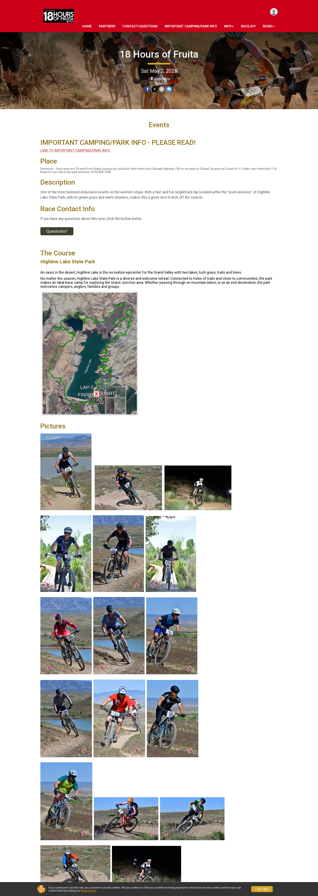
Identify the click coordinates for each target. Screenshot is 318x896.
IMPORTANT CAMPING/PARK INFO (191, 26)
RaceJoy (248, 26)
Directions (162, 79)
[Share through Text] (169, 89)
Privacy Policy (88, 890)
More (267, 26)
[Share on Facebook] (147, 89)
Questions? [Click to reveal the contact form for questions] (56, 231)
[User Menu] (274, 12)
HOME (87, 26)
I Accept (262, 889)
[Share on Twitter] (155, 89)
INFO (227, 26)
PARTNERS (107, 26)
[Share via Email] (162, 89)
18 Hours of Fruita (159, 54)
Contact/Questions (140, 26)
